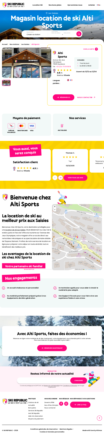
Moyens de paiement (35, 419)
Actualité (31, 405)
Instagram (66, 404)
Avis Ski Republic (34, 413)
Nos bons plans (55, 5)
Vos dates (54, 31)
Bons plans (32, 408)
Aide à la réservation (35, 416)
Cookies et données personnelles (52, 432)
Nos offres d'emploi (51, 405)
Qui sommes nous (74, 5)
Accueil (5, 44)
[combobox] (37, 34)
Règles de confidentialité (51, 385)
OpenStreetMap (91, 269)
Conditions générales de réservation (44, 429)
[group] (26, 63)
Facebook (61, 404)
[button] (60, 177)
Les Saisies (25, 44)
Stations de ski (33, 402)
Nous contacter (50, 408)
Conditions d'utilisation (70, 385)
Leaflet (85, 269)
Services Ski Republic (35, 411)
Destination (30, 32)
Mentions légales (66, 429)
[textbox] (37, 34)
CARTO (100, 269)
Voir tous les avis (75, 178)
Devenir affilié (49, 402)
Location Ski (37, 5)
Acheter (91, 5)
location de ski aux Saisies (15, 230)
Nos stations (14, 44)
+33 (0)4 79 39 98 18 (63, 67)
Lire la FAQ (80, 405)
